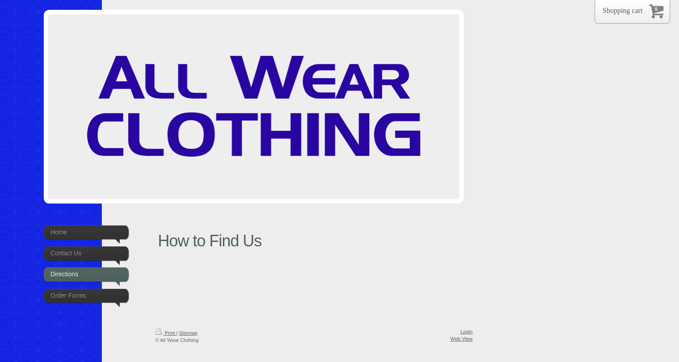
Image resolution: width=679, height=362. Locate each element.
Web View (461, 338)
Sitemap (188, 333)
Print (165, 333)
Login (467, 331)
